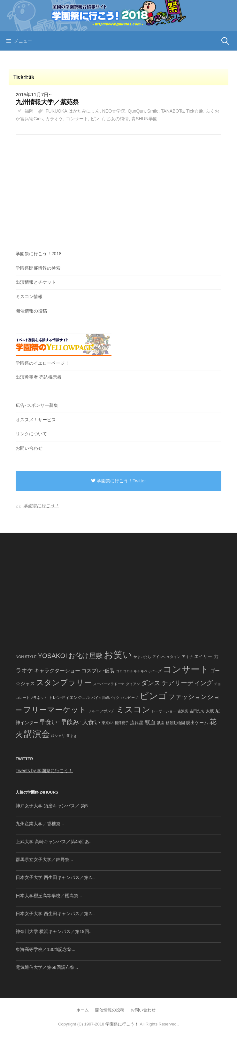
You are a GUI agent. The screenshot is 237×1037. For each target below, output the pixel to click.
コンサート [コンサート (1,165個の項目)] (186, 669)
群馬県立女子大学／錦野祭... (44, 859)
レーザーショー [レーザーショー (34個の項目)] (164, 711)
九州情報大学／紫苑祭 (47, 102)
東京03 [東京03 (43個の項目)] (107, 723)
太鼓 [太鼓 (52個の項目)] (210, 711)
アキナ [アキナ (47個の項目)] (187, 656)
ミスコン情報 (29, 296)
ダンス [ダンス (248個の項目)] (150, 682)
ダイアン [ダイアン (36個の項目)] (133, 684)
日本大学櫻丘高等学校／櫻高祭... (49, 895)
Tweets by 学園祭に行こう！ (44, 770)
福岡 (29, 111)
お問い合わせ (29, 448)
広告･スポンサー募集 (37, 405)
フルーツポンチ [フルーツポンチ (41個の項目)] (101, 711)
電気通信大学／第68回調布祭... (47, 967)
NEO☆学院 (113, 111)
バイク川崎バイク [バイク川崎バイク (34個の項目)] (105, 698)
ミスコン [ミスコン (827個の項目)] (133, 709)
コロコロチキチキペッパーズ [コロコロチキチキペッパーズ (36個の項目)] (139, 671)
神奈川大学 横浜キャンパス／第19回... (54, 931)
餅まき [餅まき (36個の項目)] (71, 736)
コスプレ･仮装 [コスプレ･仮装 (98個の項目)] (98, 670)
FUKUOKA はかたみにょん (73, 111)
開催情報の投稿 (31, 310)
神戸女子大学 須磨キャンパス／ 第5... (53, 805)
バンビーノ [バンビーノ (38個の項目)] (129, 698)
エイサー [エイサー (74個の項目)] (203, 656)
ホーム (82, 1010)
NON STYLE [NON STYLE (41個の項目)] (26, 657)
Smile (152, 111)
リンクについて (31, 433)
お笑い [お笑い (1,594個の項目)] (118, 654)
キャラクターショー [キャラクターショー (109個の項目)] (57, 670)
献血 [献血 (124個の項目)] (150, 722)
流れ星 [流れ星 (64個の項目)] (136, 722)
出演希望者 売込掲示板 (39, 377)
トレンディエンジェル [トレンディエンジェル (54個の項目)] (69, 697)
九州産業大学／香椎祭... (40, 823)
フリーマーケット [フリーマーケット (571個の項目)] (55, 709)
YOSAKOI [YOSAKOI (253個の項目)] (52, 655)
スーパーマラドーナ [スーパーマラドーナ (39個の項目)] (109, 684)
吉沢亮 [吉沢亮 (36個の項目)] (183, 711)
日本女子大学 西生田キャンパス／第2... (55, 877)
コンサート (77, 118)
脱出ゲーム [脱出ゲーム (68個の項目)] (197, 722)
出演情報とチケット (36, 282)
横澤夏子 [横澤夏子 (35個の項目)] (122, 723)
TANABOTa (172, 111)
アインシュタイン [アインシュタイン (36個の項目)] (166, 657)
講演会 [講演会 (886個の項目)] (37, 734)
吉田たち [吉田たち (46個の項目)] (197, 711)
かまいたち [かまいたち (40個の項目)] (142, 657)
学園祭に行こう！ (41, 505)
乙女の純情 (117, 118)
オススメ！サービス (36, 419)
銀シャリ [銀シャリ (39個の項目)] (58, 736)
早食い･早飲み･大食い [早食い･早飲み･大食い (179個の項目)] (69, 722)
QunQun (136, 111)
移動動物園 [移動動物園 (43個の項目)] (175, 723)
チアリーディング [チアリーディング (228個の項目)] (187, 682)
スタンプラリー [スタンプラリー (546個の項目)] (64, 682)
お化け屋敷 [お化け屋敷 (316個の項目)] (85, 656)
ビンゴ (97, 118)
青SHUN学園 (144, 118)
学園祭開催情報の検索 (38, 268)
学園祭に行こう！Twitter (118, 480)
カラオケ (54, 118)
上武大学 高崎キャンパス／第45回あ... (54, 841)
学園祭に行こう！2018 (38, 253)
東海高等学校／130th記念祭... (45, 949)
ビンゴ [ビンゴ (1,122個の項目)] (153, 696)
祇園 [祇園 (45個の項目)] (160, 723)
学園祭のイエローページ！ (42, 363)
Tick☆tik (194, 111)
